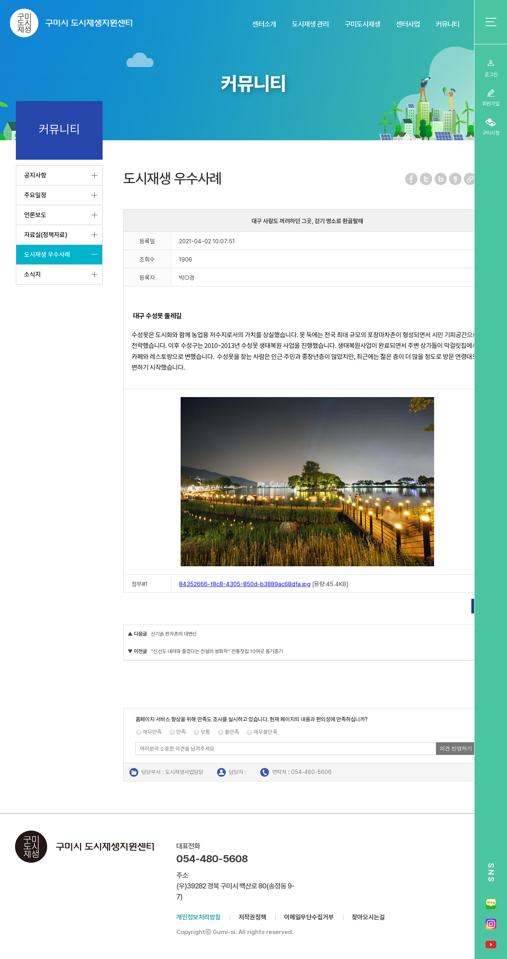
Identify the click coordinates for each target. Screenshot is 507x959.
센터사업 (408, 24)
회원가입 (490, 104)
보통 (205, 732)
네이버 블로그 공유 (441, 179)
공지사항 (35, 175)
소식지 (32, 274)
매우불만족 (265, 732)
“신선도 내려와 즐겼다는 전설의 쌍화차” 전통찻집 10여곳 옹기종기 (217, 651)
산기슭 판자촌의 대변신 (174, 634)
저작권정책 (252, 917)
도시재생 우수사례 (47, 254)
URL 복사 (470, 179)
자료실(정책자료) (45, 235)
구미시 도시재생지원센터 (79, 25)
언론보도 (35, 215)
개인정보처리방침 (198, 917)
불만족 (232, 732)
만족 (181, 732)
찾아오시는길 (368, 917)
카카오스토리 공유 (455, 179)
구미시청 (490, 133)
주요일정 (35, 195)
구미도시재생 (362, 24)
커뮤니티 (447, 24)
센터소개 (264, 24)
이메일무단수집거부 (309, 917)
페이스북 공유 (411, 179)
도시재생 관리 (310, 24)
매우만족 (152, 732)
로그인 (490, 75)
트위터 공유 (426, 179)
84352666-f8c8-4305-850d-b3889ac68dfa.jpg (245, 584)
